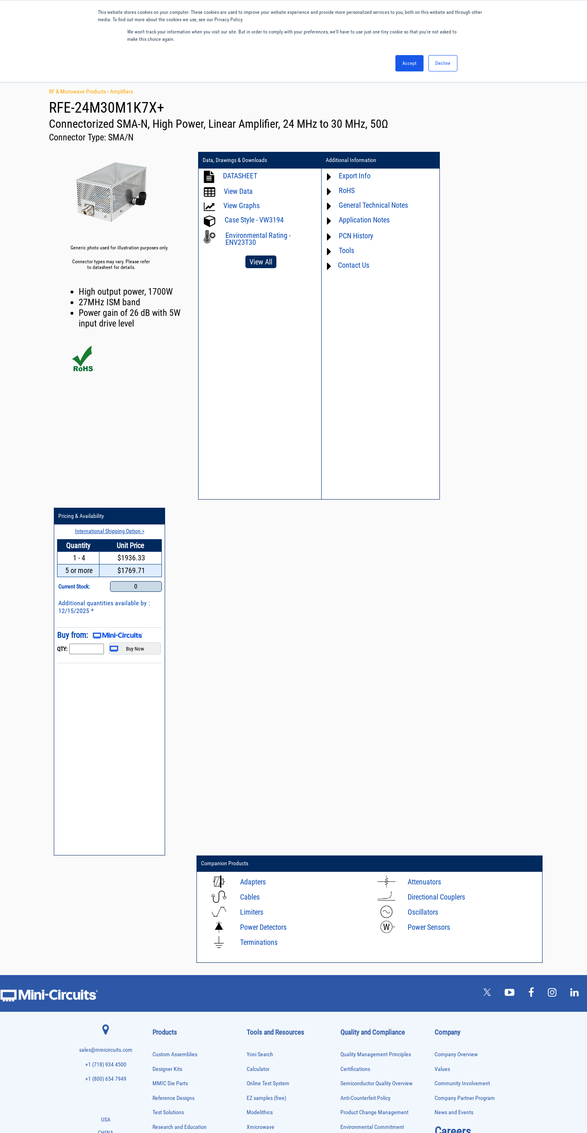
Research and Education (179, 771)
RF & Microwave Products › (79, 91)
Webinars (257, 829)
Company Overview (456, 698)
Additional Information (347, 160)
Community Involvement (462, 727)
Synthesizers (163, 1041)
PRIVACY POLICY (289, 1099)
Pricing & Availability (464, 160)
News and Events (454, 756)
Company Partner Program (465, 742)
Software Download (268, 887)
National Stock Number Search (281, 858)
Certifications (355, 712)
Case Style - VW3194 (254, 219)
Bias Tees (161, 828)
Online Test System (268, 727)
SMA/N (121, 137)
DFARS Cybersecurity (363, 843)
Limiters (253, 556)
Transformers (164, 1066)
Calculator (258, 712)
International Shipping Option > (490, 175)
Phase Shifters (165, 964)
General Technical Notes (369, 205)
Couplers (160, 844)
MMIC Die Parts (170, 727)
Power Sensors (429, 571)
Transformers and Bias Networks (181, 1074)
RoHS (343, 190)
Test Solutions (168, 756)
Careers (453, 775)
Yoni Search (260, 698)
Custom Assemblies (174, 698)
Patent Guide (261, 843)
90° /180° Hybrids (167, 1015)
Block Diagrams (264, 800)
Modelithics (260, 756)
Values (442, 712)
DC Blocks (161, 861)
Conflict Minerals (359, 829)
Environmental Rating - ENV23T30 (258, 239)
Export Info (350, 175)
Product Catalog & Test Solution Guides (290, 814)
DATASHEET (240, 175)
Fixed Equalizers (166, 887)
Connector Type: (78, 137)
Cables (251, 541)
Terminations (260, 586)
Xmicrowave (260, 771)
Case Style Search (267, 872)
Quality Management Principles (375, 698)
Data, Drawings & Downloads (235, 160)
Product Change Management (374, 756)
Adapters (254, 526)
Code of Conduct (359, 800)
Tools (342, 250)
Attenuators (425, 526)
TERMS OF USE (253, 1099)
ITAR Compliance (359, 814)
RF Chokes (161, 1023)
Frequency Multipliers (171, 904)
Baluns (158, 819)
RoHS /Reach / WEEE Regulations (377, 785)
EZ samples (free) (266, 742)
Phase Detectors (166, 955)
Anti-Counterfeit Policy (365, 742)
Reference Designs (173, 742)
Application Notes (360, 219)
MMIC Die (161, 930)
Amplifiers (121, 91)
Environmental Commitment (372, 771)
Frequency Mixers (167, 896)
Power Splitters (165, 998)
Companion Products (226, 507)
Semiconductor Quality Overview (376, 727)
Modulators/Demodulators (175, 938)
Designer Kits (167, 712)
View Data (238, 191)
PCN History (352, 235)
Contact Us (349, 265)
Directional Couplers (437, 541)
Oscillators (423, 556)
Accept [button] (409, 63)
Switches (160, 1032)
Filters (157, 879)
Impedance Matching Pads (175, 913)
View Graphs (241, 205)
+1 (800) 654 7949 (105, 723)
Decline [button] (442, 63)
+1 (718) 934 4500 (105, 708)
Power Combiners (167, 972)
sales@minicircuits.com (105, 694)
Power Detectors (265, 571)
